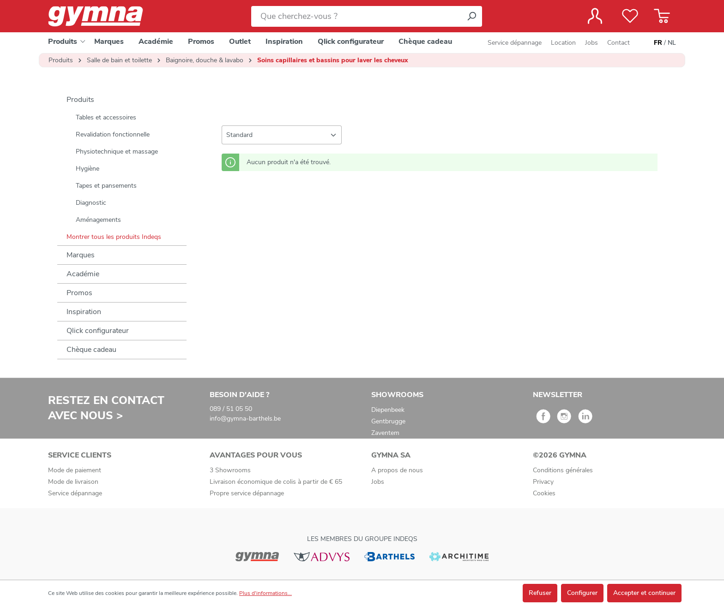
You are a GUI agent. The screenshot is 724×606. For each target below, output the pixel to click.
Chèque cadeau (91, 350)
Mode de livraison (73, 481)
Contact (618, 42)
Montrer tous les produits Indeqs (113, 236)
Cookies (544, 493)
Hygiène (87, 168)
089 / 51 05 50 (231, 408)
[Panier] (662, 16)
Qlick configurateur (97, 331)
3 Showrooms (230, 470)
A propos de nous (397, 470)
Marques (80, 255)
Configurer (582, 592)
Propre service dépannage (247, 493)
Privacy (543, 481)
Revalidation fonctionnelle (113, 134)
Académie (82, 274)
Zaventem (385, 432)
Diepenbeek (387, 409)
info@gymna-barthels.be (245, 418)
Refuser (540, 592)
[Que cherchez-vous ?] (356, 16)
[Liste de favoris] (630, 16)
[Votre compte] (595, 16)
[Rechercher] (471, 16)
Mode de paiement (74, 470)
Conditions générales (563, 470)
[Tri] (282, 134)
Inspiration (83, 312)
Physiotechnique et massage (117, 151)
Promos (79, 293)
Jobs (591, 42)
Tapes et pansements (106, 185)
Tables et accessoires (106, 117)
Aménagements (98, 219)
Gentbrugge (388, 421)
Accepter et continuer (644, 592)
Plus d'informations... (265, 593)
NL (672, 43)
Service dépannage (515, 42)
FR (658, 43)
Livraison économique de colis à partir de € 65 (276, 481)
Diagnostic (91, 202)
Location (563, 42)
